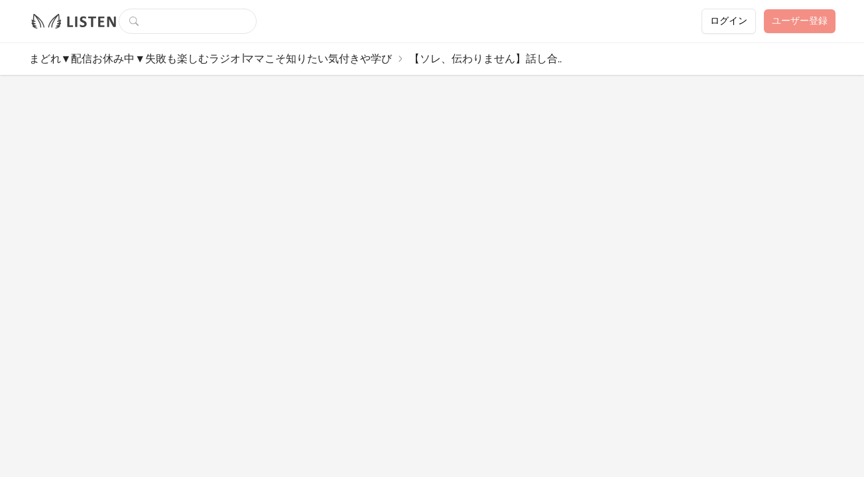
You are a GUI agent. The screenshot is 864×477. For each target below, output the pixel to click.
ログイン (728, 20)
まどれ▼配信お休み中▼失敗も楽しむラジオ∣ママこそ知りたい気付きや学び (211, 58)
